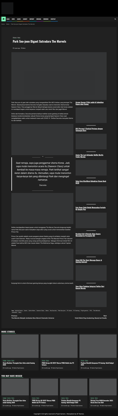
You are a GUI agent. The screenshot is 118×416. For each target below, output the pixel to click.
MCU (53, 102)
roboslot (69, 239)
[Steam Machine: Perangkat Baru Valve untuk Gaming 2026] (20, 346)
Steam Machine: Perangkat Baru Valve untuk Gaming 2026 (19, 364)
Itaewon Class (40, 310)
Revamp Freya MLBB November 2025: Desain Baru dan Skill (102, 401)
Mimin (23, 48)
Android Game (19, 310)
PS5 (91, 310)
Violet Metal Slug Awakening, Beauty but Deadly (83, 317)
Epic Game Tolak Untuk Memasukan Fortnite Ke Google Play (91, 208)
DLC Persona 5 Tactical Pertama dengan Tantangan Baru (89, 129)
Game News (32, 310)
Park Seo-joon (61, 310)
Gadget (25, 19)
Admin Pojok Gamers (18, 368)
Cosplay (53, 19)
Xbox (19, 312)
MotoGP (32, 19)
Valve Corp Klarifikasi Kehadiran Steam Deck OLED (91, 182)
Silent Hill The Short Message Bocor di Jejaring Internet (89, 261)
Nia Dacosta (53, 310)
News (13, 19)
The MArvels (96, 310)
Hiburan (45, 19)
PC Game (69, 310)
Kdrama (38, 19)
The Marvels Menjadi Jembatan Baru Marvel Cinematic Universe (35, 317)
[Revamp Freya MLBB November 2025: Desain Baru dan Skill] (103, 387)
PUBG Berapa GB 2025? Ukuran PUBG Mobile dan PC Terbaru (58, 364)
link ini (20, 283)
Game (25, 310)
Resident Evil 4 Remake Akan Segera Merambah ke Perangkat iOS (88, 235)
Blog (8, 19)
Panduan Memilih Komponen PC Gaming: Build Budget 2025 (97, 364)
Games (19, 19)
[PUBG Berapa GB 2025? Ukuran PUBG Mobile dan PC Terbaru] (59, 346)
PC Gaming (76, 310)
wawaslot (14, 312)
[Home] (4, 19)
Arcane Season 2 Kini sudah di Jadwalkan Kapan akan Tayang (90, 103)
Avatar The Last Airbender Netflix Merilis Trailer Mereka (89, 156)
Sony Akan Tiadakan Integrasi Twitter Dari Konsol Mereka (90, 287)
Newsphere (70, 414)
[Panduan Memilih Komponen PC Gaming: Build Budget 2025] (98, 346)
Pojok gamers (84, 310)
